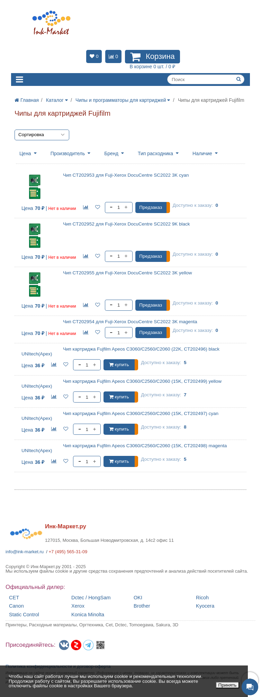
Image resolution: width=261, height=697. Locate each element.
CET (14, 597)
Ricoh (202, 597)
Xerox (77, 606)
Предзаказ (150, 207)
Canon (16, 606)
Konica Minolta (87, 614)
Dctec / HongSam (91, 597)
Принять (227, 685)
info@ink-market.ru (25, 551)
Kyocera (205, 606)
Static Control (24, 614)
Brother (142, 606)
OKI (138, 597)
